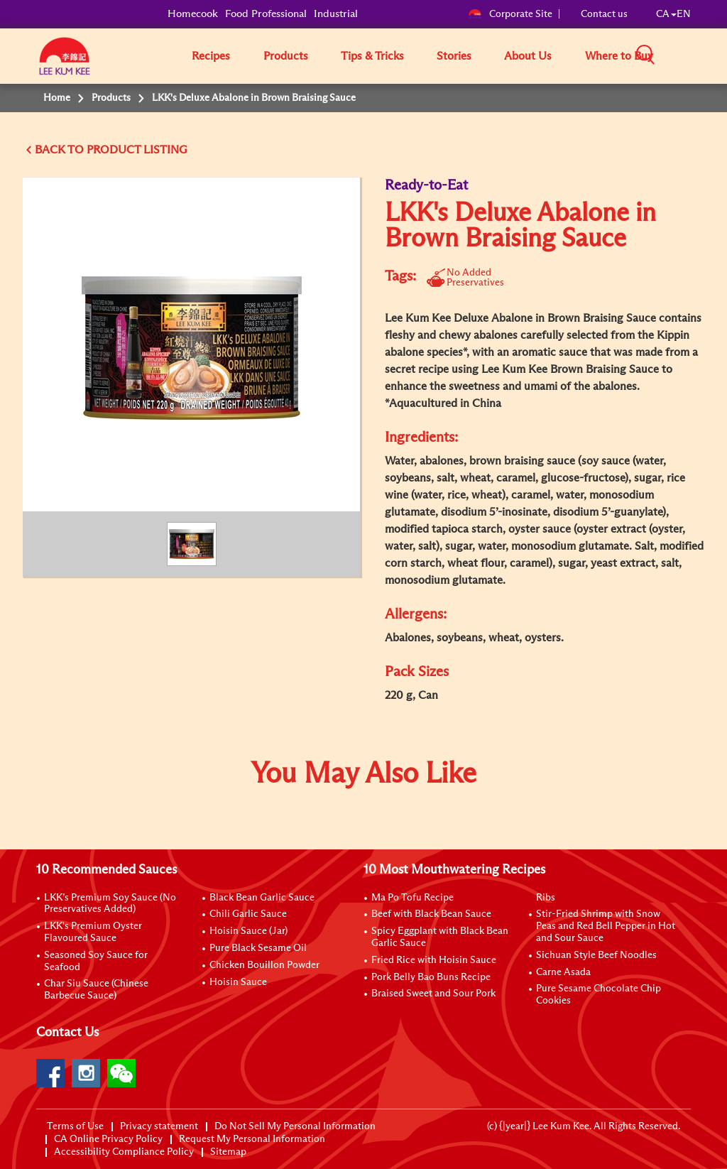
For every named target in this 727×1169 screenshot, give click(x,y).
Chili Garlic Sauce (248, 914)
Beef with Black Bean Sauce (431, 914)
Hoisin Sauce (238, 982)
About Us (528, 56)
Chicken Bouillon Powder (264, 965)
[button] (696, 55)
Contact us (604, 14)
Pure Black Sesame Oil (258, 948)
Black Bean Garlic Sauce (262, 898)
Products (285, 56)
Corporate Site (510, 14)
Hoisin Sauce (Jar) (248, 931)
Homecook (193, 14)
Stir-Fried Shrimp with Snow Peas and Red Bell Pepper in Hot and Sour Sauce (605, 926)
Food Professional (266, 14)
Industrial (336, 14)
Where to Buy (619, 56)
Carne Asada (563, 972)
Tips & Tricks (372, 56)
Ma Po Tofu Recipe (412, 898)
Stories (454, 56)
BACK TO (61, 150)
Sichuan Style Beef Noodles (596, 955)
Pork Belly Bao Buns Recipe (431, 977)
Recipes (211, 56)
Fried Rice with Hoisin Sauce (433, 960)
